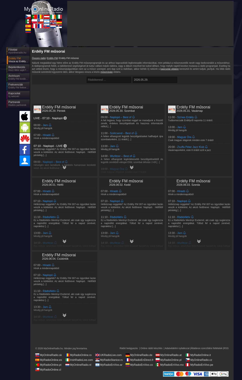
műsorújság (106, 72)
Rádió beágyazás (129, 348)
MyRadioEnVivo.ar (108, 364)
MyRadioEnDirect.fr (140, 359)
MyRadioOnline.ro (78, 354)
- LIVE (50, 146)
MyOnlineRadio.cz (199, 359)
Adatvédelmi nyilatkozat (177, 348)
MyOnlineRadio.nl (78, 364)
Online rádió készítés (151, 348)
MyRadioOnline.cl (48, 369)
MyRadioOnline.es (48, 359)
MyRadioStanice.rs (109, 359)
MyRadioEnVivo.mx (170, 364)
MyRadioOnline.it (198, 354)
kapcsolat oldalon (169, 69)
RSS (226, 348)
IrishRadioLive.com (79, 359)
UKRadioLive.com (108, 354)
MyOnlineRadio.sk (48, 354)
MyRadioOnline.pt (48, 364)
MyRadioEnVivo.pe (199, 364)
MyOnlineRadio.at (169, 354)
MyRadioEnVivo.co (139, 364)
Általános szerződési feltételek (206, 348)
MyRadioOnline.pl (169, 359)
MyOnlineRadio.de (139, 354)
